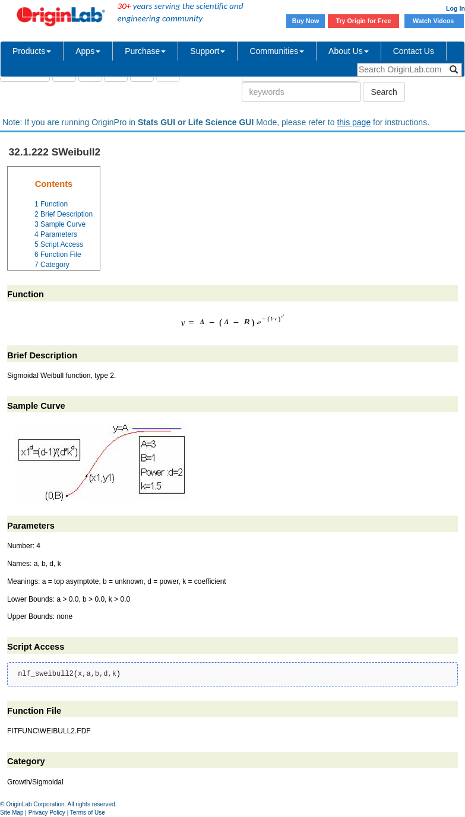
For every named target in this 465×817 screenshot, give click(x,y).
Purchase (145, 51)
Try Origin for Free (363, 20)
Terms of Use (87, 812)
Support (207, 51)
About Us (348, 51)
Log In (455, 8)
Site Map (11, 812)
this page (354, 122)
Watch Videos (434, 20)
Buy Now (306, 20)
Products (31, 51)
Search (384, 92)
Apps (87, 51)
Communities (276, 51)
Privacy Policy (47, 812)
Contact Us (413, 51)
